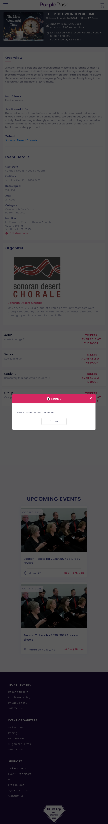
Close (54, 421)
